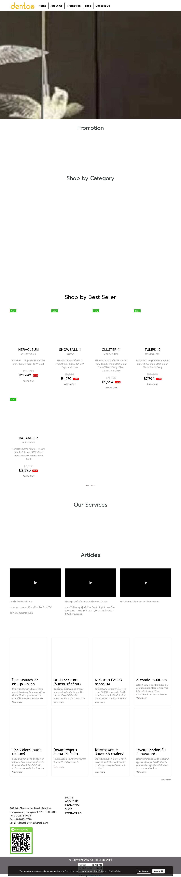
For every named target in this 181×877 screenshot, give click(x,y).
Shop (88, 5)
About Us (56, 5)
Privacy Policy (98, 871)
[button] (114, 6)
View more (17, 702)
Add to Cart (28, 380)
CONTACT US (73, 813)
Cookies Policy (115, 871)
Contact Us (103, 5)
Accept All (158, 871)
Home (42, 5)
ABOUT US (71, 801)
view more (91, 485)
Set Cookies (144, 871)
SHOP (68, 809)
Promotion (74, 5)
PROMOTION (72, 805)
